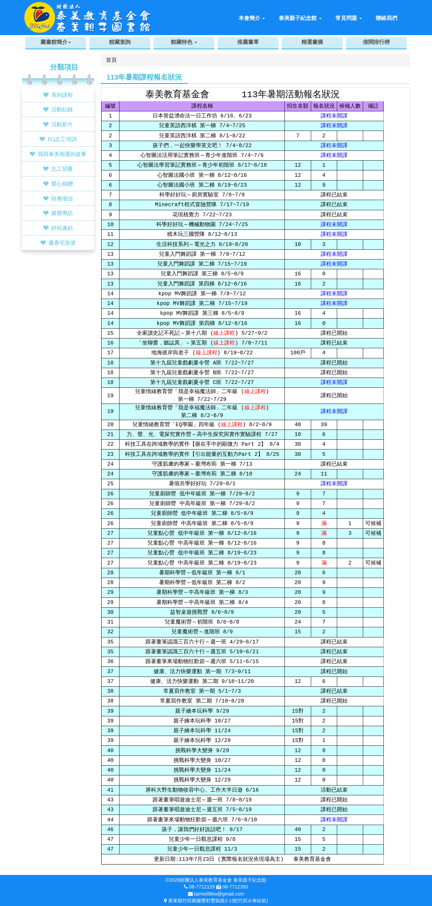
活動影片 (62, 124)
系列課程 (62, 95)
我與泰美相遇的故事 (62, 154)
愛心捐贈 (62, 183)
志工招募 (62, 168)
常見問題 (348, 18)
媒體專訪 (62, 213)
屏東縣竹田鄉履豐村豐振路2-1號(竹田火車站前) (218, 900)
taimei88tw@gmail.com (219, 894)
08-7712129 (202, 886)
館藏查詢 (120, 42)
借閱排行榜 (376, 42)
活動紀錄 (62, 109)
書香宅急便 (62, 242)
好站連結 (62, 227)
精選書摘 (312, 42)
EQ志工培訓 (62, 139)
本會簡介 (252, 18)
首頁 (111, 60)
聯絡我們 (386, 18)
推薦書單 (248, 42)
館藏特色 (184, 42)
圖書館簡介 (55, 42)
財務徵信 (62, 198)
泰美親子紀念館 (300, 18)
